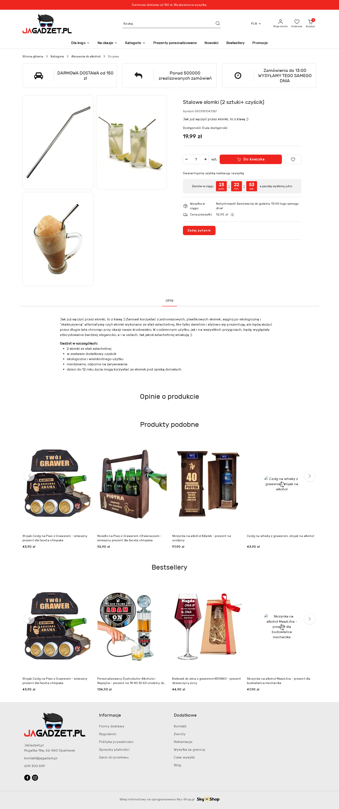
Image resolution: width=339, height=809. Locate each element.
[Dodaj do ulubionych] (293, 159)
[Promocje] (260, 43)
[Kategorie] (135, 43)
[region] (242, 186)
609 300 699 (34, 766)
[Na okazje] (107, 43)
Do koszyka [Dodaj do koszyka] (251, 159)
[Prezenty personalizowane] (175, 43)
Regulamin (108, 734)
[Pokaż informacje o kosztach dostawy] (232, 214)
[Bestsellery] (235, 43)
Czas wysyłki (184, 757)
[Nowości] (211, 43)
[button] (57, 142)
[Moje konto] (280, 24)
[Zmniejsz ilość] (186, 159)
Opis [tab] (169, 301)
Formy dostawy (111, 726)
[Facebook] (27, 778)
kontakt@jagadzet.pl (40, 758)
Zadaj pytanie (199, 230)
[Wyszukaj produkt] (172, 23)
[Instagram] (35, 778)
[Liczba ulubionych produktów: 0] (296, 24)
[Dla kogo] (80, 43)
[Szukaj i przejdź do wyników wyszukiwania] (218, 24)
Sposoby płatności (114, 749)
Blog (177, 765)
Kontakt (180, 726)
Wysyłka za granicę (189, 749)
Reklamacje (183, 742)
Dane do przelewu (114, 757)
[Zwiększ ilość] (205, 159)
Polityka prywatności (116, 742)
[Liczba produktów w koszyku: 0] (310, 24)
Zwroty (179, 734)
